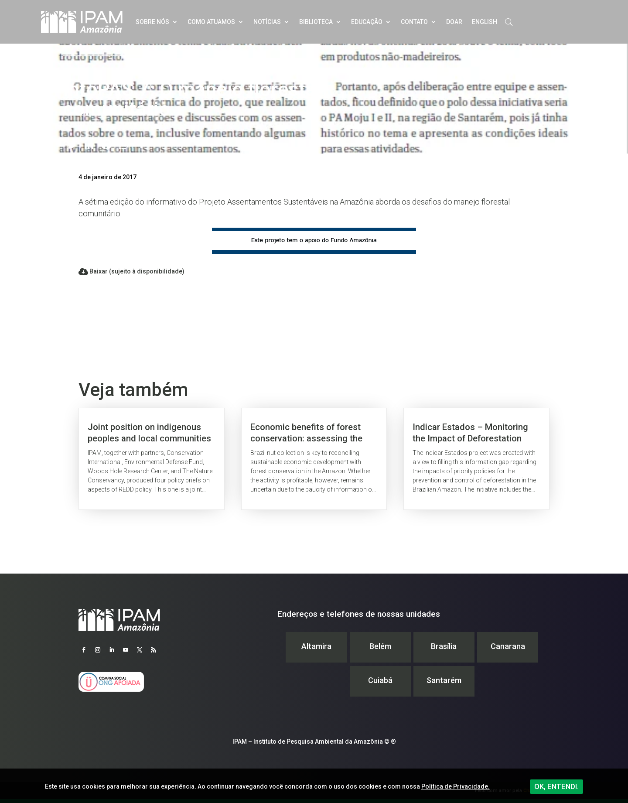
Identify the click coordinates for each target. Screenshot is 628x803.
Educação (366, 21)
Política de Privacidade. (455, 786)
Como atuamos (211, 21)
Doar (454, 21)
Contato (414, 21)
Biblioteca (316, 21)
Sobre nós (152, 21)
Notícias (267, 21)
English (484, 21)
